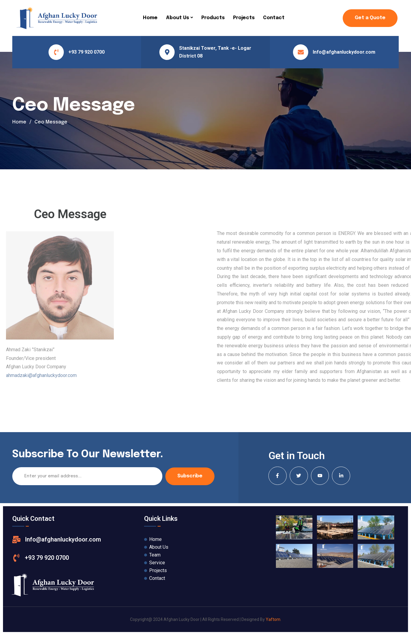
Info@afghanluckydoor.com (344, 52)
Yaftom (273, 619)
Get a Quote (370, 17)
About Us (177, 17)
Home (150, 17)
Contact (274, 17)
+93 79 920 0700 (86, 52)
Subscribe (190, 476)
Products (213, 17)
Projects (244, 17)
